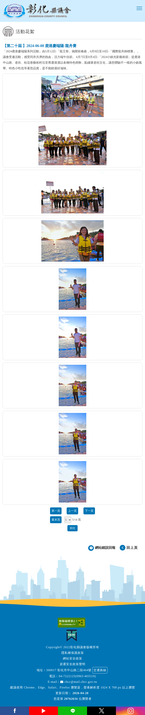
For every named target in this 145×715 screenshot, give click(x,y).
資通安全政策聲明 (72, 664)
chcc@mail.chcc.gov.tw (78, 681)
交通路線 (99, 670)
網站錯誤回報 (105, 548)
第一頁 (56, 510)
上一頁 (72, 510)
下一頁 (89, 510)
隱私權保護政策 (72, 652)
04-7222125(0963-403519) (77, 676)
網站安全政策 (72, 658)
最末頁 (56, 519)
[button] (139, 8)
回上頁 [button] (132, 548)
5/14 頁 (76, 519)
